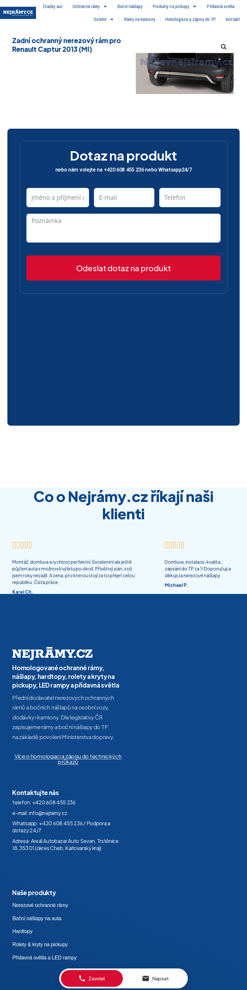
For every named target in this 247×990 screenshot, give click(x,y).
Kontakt (233, 19)
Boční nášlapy (129, 6)
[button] (224, 36)
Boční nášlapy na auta (36, 908)
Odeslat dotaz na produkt (123, 258)
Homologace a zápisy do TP (190, 19)
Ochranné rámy (89, 6)
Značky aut (52, 6)
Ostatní (104, 19)
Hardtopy (22, 921)
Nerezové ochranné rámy (40, 895)
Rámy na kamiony (139, 19)
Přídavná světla (220, 6)
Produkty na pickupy (175, 6)
